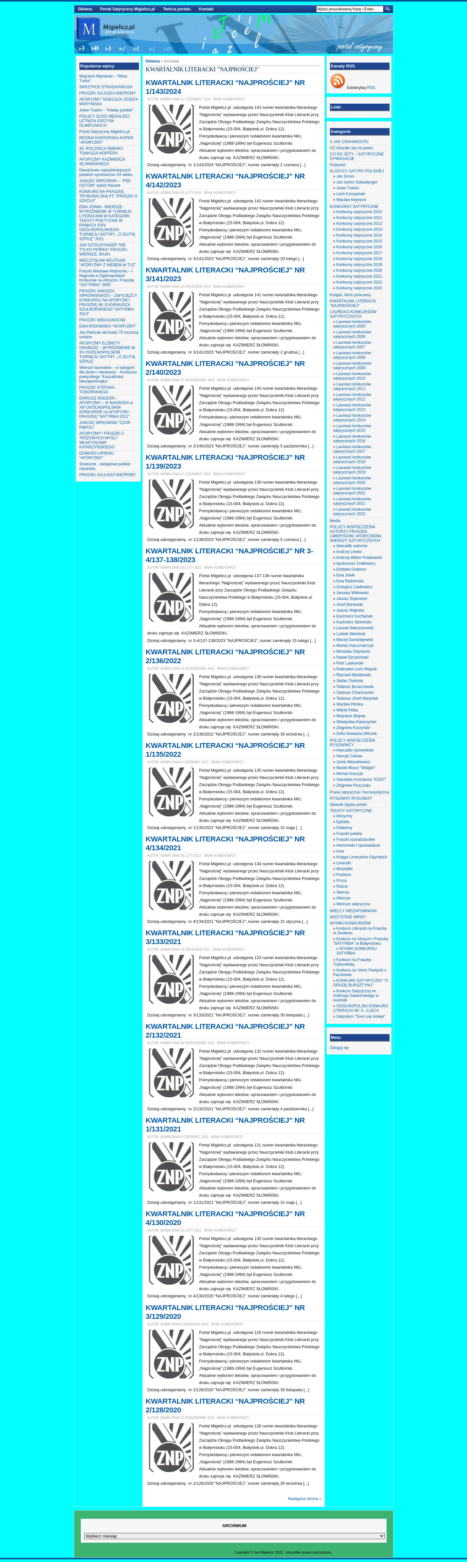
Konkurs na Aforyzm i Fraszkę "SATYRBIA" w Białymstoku (360, 941)
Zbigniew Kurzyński (353, 727)
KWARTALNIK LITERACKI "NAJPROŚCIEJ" (353, 303)
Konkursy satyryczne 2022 (359, 282)
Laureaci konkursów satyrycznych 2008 (352, 355)
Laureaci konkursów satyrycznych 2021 (352, 490)
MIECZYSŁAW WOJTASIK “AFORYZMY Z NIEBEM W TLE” (107, 262)
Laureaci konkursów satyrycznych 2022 (352, 501)
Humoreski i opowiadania (358, 845)
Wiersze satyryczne (353, 904)
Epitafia (343, 822)
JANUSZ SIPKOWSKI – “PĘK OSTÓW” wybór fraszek (105, 183)
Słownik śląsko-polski (348, 804)
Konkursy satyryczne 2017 (359, 253)
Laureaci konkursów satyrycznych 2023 (352, 511)
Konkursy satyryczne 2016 (359, 247)
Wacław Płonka (350, 704)
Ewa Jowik (346, 575)
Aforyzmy (344, 816)
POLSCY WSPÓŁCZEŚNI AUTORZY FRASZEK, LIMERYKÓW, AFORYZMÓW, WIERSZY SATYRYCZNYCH (356, 534)
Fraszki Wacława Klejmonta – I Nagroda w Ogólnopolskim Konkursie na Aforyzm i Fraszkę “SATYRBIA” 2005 (106, 278)
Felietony (344, 827)
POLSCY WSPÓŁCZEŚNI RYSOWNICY (352, 742)
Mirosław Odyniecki (353, 651)
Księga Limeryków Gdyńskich (362, 857)
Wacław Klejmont (351, 199)
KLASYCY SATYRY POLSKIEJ (357, 171)
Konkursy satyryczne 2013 (359, 229)
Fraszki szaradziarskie (356, 839)
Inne (340, 851)
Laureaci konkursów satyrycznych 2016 (352, 438)
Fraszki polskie (349, 833)
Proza (342, 880)
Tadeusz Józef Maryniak (357, 698)
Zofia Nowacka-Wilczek (357, 733)
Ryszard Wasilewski (354, 675)
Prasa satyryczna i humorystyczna (359, 792)
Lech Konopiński (351, 194)
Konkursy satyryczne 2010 (359, 212)
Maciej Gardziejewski (355, 639)
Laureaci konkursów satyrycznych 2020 (352, 480)
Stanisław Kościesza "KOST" (362, 779)
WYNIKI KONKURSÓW (350, 923)
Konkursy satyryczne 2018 (359, 258)
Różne (342, 886)
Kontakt (206, 9)
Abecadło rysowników (355, 750)
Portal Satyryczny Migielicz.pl (127, 9)
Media (335, 520)
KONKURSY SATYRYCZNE (354, 206)
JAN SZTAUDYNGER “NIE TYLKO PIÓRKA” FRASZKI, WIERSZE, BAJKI (103, 249)
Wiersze (343, 898)
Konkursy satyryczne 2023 (359, 288)
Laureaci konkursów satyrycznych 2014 (352, 417)
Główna (85, 9)
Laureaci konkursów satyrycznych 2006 (352, 334)
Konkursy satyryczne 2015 (359, 241)
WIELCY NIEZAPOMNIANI (353, 911)
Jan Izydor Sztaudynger (357, 182)
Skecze (343, 892)
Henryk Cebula (349, 756)
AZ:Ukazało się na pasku (351, 148)
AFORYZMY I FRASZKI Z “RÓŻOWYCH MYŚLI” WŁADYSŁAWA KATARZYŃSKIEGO (101, 440)
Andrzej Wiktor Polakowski (359, 557)
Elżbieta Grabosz (351, 569)
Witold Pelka (347, 710)
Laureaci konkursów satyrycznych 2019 (352, 469)
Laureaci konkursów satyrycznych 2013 (352, 407)
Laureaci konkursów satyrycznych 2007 (352, 344)
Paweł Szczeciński (353, 657)
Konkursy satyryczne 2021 (359, 276)
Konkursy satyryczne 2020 (359, 270)
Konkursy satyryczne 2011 (359, 217)
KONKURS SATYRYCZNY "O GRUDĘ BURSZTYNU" (360, 982)
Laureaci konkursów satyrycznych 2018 (352, 459)
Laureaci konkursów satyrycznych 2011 (352, 386)
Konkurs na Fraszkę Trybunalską (352, 962)
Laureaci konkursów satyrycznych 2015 (352, 428)
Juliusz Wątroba (350, 610)
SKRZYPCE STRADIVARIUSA (106, 87)
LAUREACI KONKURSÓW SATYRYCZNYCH (353, 314)
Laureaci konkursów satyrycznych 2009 (352, 365)
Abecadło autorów (351, 546)
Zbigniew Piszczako (354, 785)
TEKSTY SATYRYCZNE (351, 811)
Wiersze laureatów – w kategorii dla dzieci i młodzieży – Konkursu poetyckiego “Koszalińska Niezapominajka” (108, 374)
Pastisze (344, 874)
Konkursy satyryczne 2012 (359, 223)
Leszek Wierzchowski (355, 628)
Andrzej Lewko (349, 551)
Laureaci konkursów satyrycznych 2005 (352, 323)
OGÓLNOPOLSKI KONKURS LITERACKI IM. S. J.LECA (360, 1008)
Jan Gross (345, 176)
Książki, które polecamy (350, 295)
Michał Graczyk (350, 773)
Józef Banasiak (350, 604)
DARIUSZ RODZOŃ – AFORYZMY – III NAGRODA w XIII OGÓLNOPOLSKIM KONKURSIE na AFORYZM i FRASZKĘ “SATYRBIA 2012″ (106, 407)
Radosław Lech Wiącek (357, 669)
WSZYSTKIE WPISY (348, 917)
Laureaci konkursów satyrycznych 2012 (352, 396)
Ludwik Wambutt (351, 634)
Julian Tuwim (348, 188)
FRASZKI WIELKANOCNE (102, 320)
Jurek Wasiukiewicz (353, 762)
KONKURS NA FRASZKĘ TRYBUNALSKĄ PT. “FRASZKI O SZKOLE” (108, 196)
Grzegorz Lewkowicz (355, 587)
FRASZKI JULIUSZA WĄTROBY (107, 93)
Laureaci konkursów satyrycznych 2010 (352, 376)
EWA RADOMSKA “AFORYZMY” (107, 326)
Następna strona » (305, 1498)
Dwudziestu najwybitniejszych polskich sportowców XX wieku (105, 172)
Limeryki (344, 863)
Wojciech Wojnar (351, 716)
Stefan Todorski (350, 681)
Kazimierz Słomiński (354, 622)
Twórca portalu (177, 9)
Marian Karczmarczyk (355, 645)
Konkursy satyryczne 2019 (359, 264)
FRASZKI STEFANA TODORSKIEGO (97, 389)
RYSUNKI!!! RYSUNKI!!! (351, 798)
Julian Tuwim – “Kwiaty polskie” (106, 110)
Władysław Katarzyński (357, 722)
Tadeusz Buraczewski (355, 686)
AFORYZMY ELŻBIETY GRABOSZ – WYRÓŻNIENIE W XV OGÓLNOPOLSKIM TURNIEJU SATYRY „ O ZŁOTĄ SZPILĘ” (107, 352)
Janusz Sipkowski (352, 598)
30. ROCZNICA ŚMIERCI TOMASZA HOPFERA (101, 150)
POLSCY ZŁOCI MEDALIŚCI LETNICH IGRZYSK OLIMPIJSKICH (104, 121)
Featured (338, 165)
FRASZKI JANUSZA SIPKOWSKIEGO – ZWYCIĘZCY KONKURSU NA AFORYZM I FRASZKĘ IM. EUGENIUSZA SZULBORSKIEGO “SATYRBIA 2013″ (108, 302)
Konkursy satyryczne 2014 (359, 235)
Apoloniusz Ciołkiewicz (356, 563)
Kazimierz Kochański (355, 616)
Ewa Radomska (350, 581)
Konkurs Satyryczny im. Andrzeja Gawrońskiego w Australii (355, 995)
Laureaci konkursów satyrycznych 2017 (352, 449)
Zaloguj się (339, 1047)
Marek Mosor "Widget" (356, 768)
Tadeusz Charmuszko (355, 692)
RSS (371, 87)
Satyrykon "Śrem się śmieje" (361, 1016)
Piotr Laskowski (350, 663)
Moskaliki (344, 869)
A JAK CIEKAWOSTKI (349, 141)
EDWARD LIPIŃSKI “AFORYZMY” (96, 455)
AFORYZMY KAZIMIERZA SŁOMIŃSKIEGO (102, 161)
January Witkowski (353, 593)
